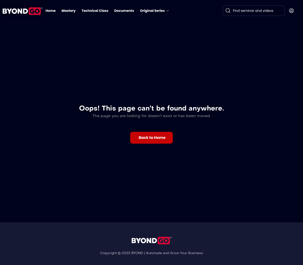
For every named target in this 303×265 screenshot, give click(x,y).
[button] (151, 138)
